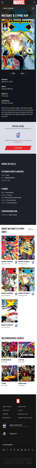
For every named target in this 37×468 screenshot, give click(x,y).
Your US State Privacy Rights (26, 458)
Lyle (23, 295)
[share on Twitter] (7, 450)
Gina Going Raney (11, 200)
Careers (5, 414)
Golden (8, 263)
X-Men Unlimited (6, 360)
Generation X (22, 383)
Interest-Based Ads (19, 463)
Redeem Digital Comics (25, 417)
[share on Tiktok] (32, 450)
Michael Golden (7, 103)
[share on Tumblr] (14, 450)
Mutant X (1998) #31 (24, 261)
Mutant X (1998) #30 (7, 293)
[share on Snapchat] (22, 450)
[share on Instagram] (11, 450)
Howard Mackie (7, 89)
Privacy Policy (14, 458)
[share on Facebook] (4, 450)
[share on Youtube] (18, 450)
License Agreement (8, 463)
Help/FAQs (6, 410)
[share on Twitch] (29, 450)
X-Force (4, 383)
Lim (6, 263)
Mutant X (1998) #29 (24, 293)
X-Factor (21, 360)
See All (31, 229)
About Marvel (7, 406)
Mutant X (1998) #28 (7, 325)
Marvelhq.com (22, 414)
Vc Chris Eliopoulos (12, 202)
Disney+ (20, 410)
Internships (7, 417)
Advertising (22, 406)
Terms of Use (6, 458)
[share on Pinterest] (25, 450)
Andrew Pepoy (17, 197)
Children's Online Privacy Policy (23, 461)
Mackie (3, 263)
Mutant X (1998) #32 (7, 261)
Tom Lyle (5, 96)
